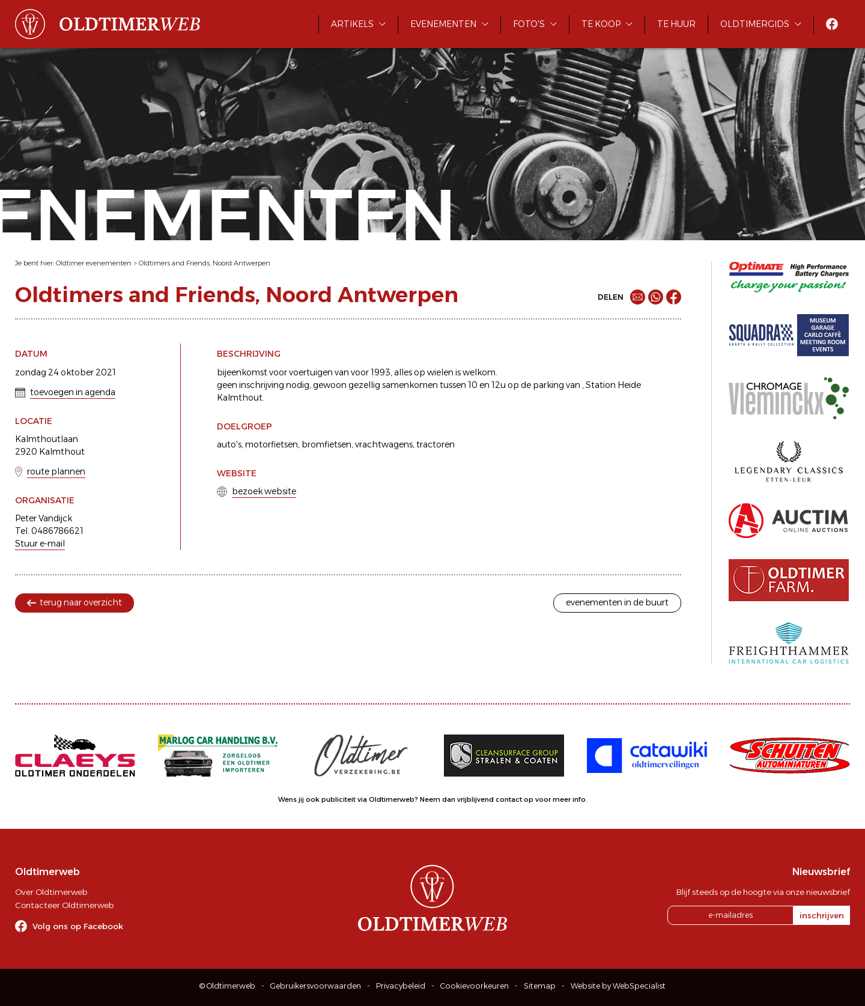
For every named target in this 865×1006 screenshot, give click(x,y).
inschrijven (822, 915)
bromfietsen (326, 444)
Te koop (601, 24)
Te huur (676, 24)
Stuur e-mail (40, 543)
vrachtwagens (384, 444)
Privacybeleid (400, 985)
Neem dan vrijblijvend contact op (476, 799)
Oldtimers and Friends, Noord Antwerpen (204, 263)
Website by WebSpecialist (618, 985)
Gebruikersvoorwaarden (315, 985)
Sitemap (540, 985)
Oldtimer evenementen (94, 263)
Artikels (352, 24)
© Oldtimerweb (227, 985)
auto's (229, 444)
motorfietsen (271, 444)
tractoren (435, 444)
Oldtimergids (754, 24)
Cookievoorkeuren (474, 985)
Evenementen (443, 24)
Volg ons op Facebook (77, 926)
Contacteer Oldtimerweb (64, 905)
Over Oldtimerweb (51, 892)
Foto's (529, 24)
